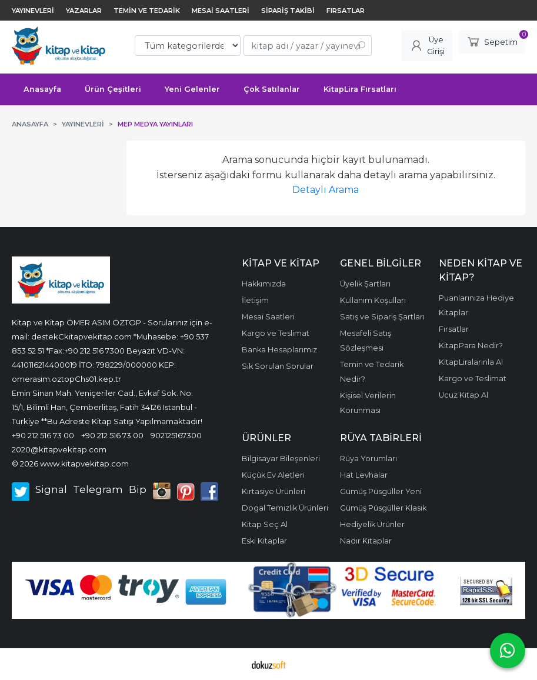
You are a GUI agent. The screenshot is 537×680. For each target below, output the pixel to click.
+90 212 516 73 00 (43, 435)
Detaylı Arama (325, 189)
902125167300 (176, 435)
